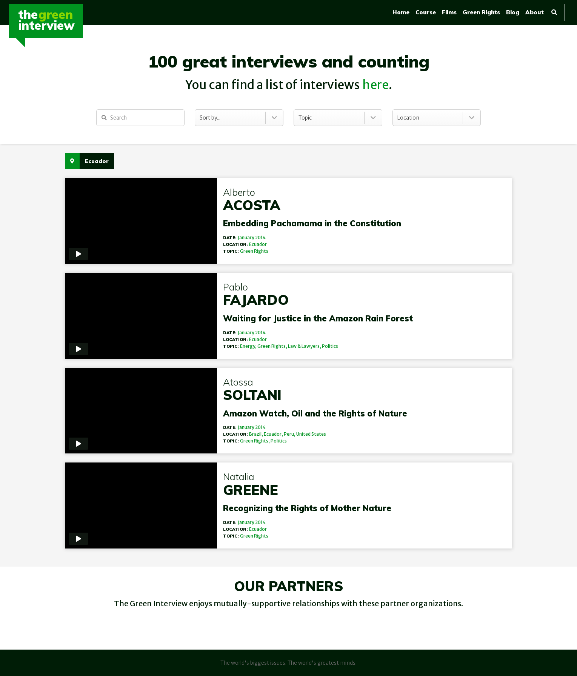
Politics (325, 346)
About (534, 12)
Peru (284, 434)
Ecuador (253, 244)
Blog (512, 12)
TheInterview (46, 20)
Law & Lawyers (299, 346)
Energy (243, 346)
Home (400, 12)
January (241, 237)
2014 (256, 237)
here (375, 84)
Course (425, 12)
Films (449, 12)
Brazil (251, 434)
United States (307, 434)
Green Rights (481, 12)
